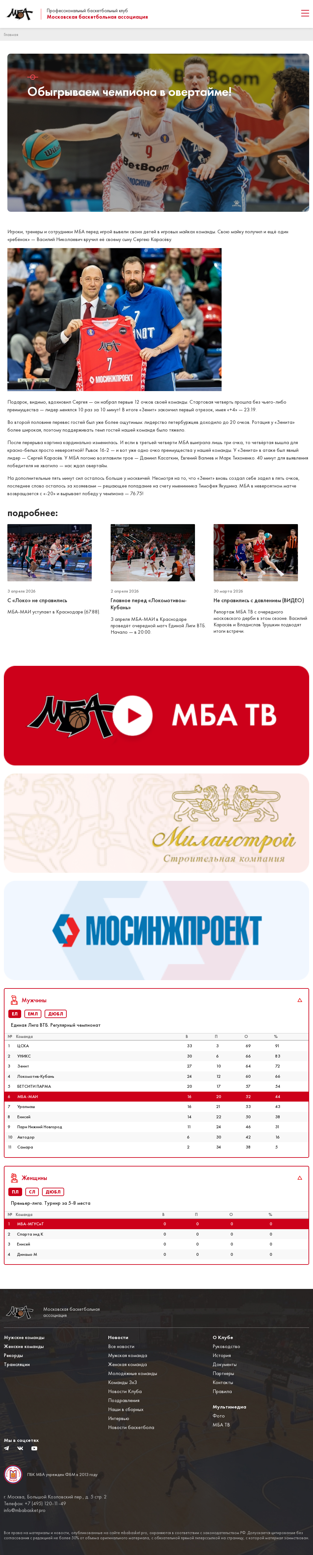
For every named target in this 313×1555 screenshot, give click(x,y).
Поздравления (124, 1400)
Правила (222, 1391)
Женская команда (127, 1364)
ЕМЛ (33, 1014)
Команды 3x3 (122, 1382)
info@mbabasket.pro (25, 1510)
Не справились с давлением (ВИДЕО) (259, 600)
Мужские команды (24, 1337)
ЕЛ (15, 1014)
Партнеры (223, 1373)
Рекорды (13, 1355)
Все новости (121, 1346)
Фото (219, 1415)
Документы (225, 1364)
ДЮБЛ (55, 1014)
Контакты (223, 1382)
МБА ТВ (221, 1424)
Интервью (118, 1418)
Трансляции (17, 1364)
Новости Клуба (125, 1391)
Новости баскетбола (131, 1427)
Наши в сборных (125, 1409)
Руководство (226, 1346)
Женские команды (24, 1346)
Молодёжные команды (132, 1373)
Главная (11, 34)
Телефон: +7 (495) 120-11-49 (35, 1503)
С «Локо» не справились (37, 600)
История (222, 1355)
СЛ (32, 1192)
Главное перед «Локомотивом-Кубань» (149, 604)
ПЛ (15, 1192)
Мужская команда (127, 1355)
